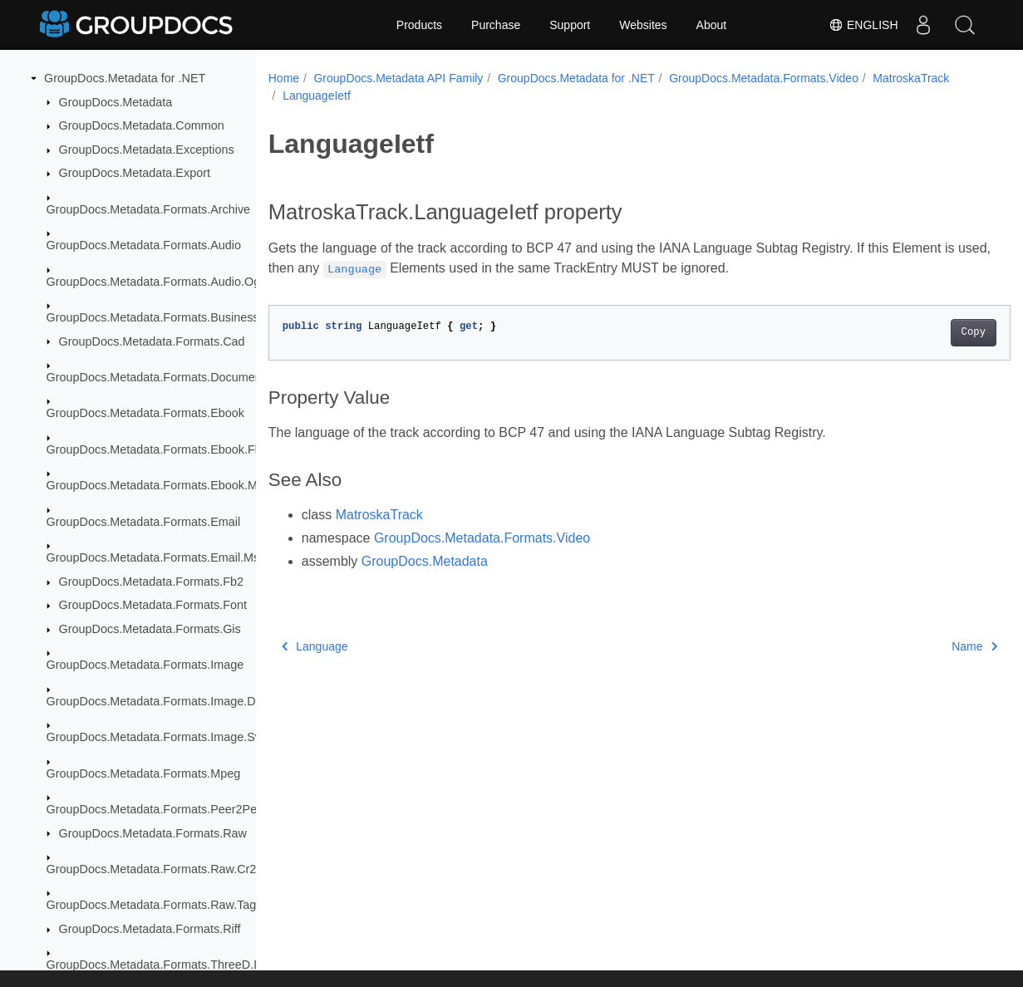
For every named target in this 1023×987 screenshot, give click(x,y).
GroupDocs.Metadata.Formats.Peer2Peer (157, 809)
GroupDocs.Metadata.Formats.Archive (149, 209)
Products (419, 25)
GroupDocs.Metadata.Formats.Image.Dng (158, 701)
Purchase (495, 25)
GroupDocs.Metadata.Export (134, 172)
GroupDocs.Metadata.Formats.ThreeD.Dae (161, 964)
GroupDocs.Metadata (116, 102)
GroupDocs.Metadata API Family (398, 78)
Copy (922, 332)
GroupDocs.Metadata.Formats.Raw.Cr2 (152, 869)
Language (315, 646)
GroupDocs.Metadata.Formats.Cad (152, 341)
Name (923, 646)
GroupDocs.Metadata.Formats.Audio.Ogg (157, 281)
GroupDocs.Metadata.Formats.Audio (144, 245)
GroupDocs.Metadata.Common (141, 125)
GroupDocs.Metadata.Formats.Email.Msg (157, 557)
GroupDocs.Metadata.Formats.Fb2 (151, 581)
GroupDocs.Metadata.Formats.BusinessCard (166, 317)
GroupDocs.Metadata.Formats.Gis (150, 629)
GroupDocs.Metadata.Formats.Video (763, 78)
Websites (642, 25)
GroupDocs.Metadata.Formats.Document (156, 377)
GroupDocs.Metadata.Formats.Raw (153, 833)
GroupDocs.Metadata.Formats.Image (145, 664)
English (863, 24)
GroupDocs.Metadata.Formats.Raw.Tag (152, 904)
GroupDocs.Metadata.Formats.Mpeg (144, 773)
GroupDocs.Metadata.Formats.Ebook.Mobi (160, 485)
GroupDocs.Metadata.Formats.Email (144, 521)
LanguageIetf (408, 95)
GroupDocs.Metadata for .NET (124, 78)
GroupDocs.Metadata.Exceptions (146, 149)
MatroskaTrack (321, 95)
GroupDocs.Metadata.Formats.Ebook (145, 413)
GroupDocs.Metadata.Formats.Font (153, 604)
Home (283, 78)
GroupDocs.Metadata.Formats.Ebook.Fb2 (157, 449)
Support (569, 25)
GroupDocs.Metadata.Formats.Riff (150, 928)
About (711, 25)
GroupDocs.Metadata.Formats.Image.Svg (157, 737)
